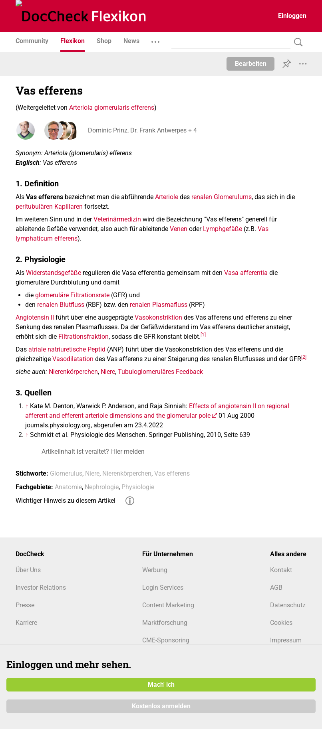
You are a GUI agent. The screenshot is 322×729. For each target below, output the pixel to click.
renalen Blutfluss (60, 304)
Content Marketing (168, 605)
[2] (303, 357)
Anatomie (68, 487)
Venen (178, 229)
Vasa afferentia (246, 273)
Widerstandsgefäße (53, 273)
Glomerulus (66, 473)
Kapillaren (68, 206)
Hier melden (128, 451)
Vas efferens (172, 473)
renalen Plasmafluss (158, 304)
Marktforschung (164, 622)
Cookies (281, 622)
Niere (108, 371)
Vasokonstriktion (158, 317)
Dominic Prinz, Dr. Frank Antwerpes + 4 (142, 130)
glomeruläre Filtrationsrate (72, 295)
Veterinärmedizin (117, 219)
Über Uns (28, 570)
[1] (203, 334)
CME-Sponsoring (165, 640)
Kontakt (281, 570)
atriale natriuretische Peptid (66, 349)
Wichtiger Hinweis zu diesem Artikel (65, 500)
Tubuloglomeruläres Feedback (160, 371)
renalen (201, 197)
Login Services (162, 587)
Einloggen (292, 16)
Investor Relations (41, 587)
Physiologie (137, 487)
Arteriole (166, 197)
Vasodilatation (72, 359)
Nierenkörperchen (73, 371)
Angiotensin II (35, 317)
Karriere (26, 622)
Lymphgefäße (222, 229)
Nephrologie (102, 487)
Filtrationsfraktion (83, 336)
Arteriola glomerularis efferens (111, 107)
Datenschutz (288, 605)
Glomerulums (233, 197)
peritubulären (34, 206)
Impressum (286, 640)
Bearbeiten (250, 63)
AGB (276, 587)
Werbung (154, 570)
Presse (25, 605)
